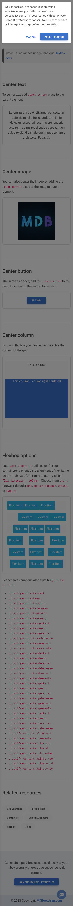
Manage (31, 37)
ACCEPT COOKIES (54, 37)
